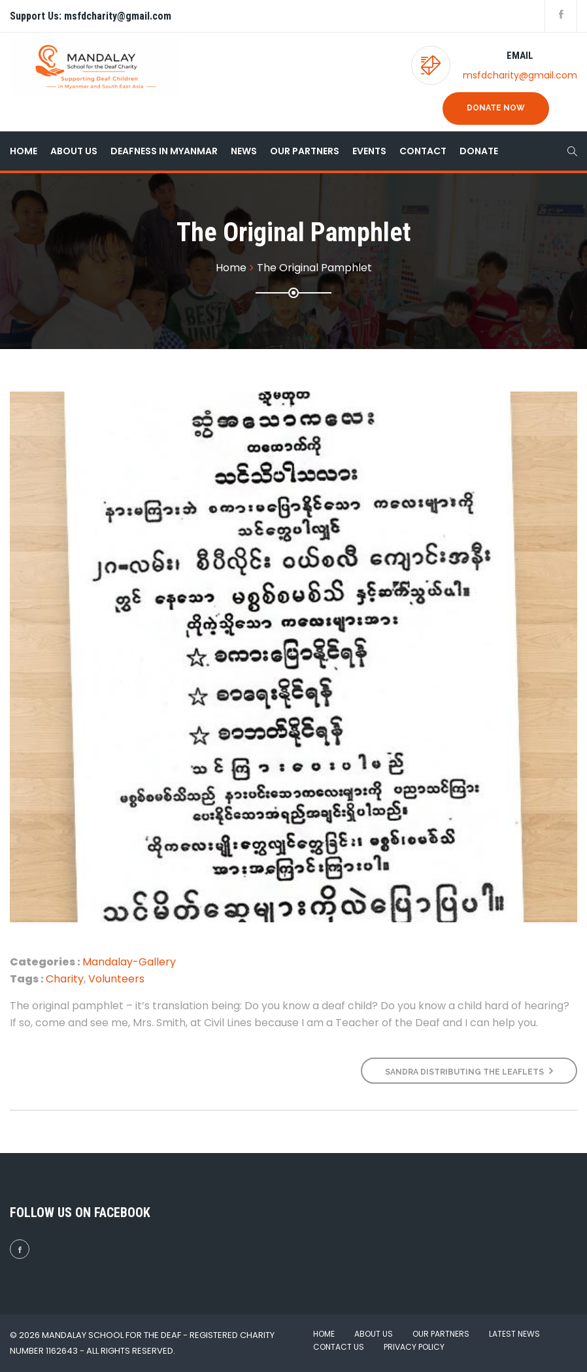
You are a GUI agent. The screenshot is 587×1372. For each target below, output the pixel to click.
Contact (422, 151)
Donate (479, 151)
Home (23, 151)
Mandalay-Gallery (129, 961)
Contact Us (338, 1346)
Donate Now (496, 107)
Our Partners (304, 151)
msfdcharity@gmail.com (520, 75)
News (244, 151)
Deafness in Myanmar (164, 151)
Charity (65, 978)
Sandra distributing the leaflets (469, 1071)
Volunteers (116, 978)
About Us (73, 151)
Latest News (514, 1333)
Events (369, 151)
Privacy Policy (414, 1346)
